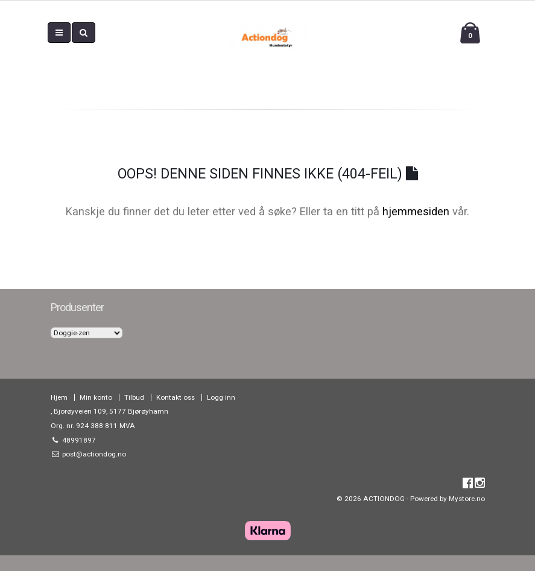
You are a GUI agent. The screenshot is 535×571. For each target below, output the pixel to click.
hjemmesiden (415, 211)
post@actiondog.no (93, 454)
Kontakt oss (175, 397)
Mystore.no (467, 498)
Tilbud (134, 397)
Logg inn (221, 397)
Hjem (59, 397)
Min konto (96, 397)
